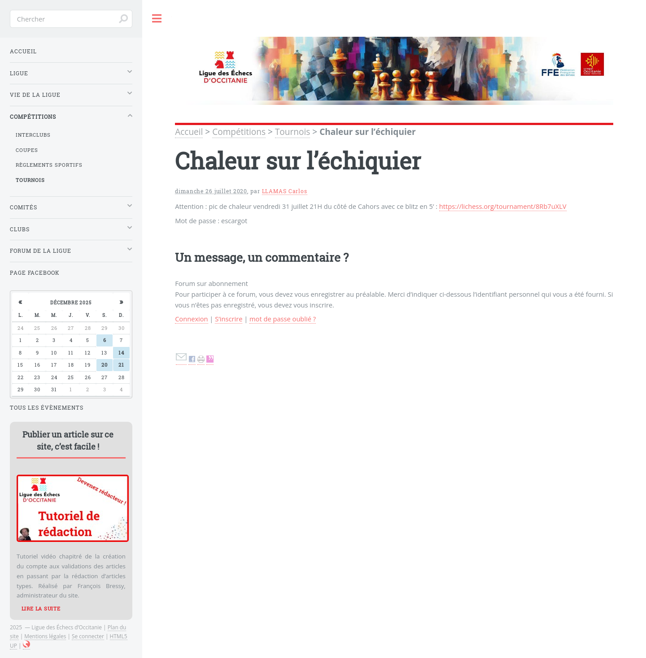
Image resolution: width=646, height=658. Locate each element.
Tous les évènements (46, 407)
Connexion (191, 318)
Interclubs (33, 135)
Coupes (27, 150)
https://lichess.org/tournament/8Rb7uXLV (503, 206)
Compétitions (239, 132)
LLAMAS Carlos (284, 191)
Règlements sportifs (49, 165)
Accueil (189, 132)
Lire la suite (41, 609)
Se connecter (88, 636)
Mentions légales (45, 636)
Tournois (292, 132)
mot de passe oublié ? (282, 318)
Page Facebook (35, 272)
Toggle (157, 18)
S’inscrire (228, 318)
